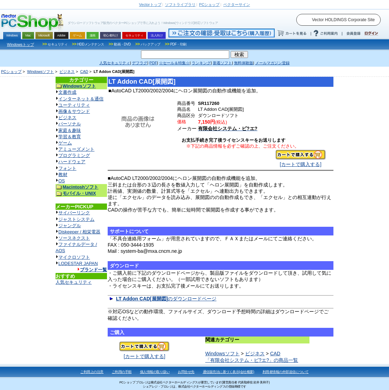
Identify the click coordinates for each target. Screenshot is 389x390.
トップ (150, 4)
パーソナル (69, 123)
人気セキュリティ (74, 282)
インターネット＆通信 (81, 98)
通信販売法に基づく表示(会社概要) (228, 372)
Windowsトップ (20, 44)
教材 (62, 174)
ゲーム (65, 143)
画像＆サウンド (74, 111)
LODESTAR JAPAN (78, 263)
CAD (84, 71)
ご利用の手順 (122, 372)
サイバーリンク (74, 212)
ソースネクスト (74, 238)
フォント (67, 168)
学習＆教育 (69, 136)
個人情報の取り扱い (155, 372)
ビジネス (67, 71)
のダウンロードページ (166, 298)
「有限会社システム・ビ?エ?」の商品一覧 (251, 360)
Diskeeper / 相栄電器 (79, 231)
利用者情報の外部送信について (286, 372)
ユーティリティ (74, 105)
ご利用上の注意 (92, 372)
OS (61, 180)
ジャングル (69, 225)
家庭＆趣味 (69, 130)
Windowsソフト (40, 71)
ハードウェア (71, 161)
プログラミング (74, 155)
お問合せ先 (186, 372)
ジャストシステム (76, 219)
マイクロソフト (74, 257)
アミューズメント (76, 149)
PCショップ (11, 71)
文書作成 (67, 92)
